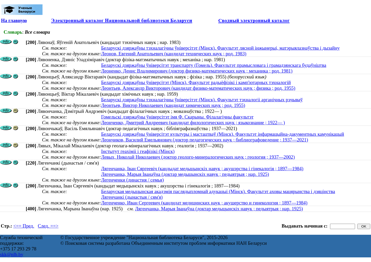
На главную (14, 20)
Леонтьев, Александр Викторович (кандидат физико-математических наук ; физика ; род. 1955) (198, 88)
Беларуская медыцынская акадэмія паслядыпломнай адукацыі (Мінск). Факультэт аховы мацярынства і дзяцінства (218, 191)
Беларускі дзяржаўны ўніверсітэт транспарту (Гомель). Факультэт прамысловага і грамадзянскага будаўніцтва (213, 65)
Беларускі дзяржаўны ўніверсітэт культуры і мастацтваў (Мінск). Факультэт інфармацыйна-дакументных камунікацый (222, 134)
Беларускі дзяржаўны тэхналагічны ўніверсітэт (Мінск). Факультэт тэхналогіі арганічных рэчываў (201, 99)
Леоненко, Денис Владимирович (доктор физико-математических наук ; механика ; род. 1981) (196, 71)
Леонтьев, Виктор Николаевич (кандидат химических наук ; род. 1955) (173, 105)
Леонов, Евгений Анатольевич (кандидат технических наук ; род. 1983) (173, 53)
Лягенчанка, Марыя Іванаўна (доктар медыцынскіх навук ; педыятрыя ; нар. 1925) (185, 174)
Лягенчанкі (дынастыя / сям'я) (132, 197)
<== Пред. (23, 226)
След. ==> (48, 226)
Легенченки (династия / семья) (132, 180)
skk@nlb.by (11, 254)
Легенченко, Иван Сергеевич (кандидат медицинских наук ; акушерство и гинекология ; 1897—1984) (204, 202)
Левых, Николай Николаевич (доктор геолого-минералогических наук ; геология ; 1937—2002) (198, 157)
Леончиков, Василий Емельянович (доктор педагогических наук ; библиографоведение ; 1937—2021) (204, 139)
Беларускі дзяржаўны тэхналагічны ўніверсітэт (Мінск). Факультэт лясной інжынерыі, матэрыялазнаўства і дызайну (220, 48)
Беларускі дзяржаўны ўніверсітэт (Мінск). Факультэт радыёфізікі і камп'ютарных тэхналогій (196, 82)
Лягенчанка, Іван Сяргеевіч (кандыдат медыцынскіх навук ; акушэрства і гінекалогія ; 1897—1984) (202, 168)
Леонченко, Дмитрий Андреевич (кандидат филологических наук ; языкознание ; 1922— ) (193, 122)
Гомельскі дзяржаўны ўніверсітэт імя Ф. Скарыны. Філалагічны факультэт (177, 117)
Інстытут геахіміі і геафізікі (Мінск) (137, 151)
